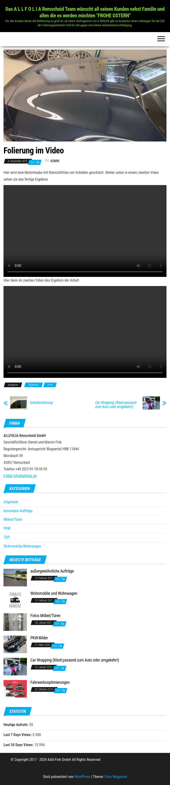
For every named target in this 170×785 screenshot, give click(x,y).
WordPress (82, 776)
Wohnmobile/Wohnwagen (22, 546)
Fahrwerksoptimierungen (50, 682)
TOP (7, 537)
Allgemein (33, 385)
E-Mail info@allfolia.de (20, 476)
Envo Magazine (116, 776)
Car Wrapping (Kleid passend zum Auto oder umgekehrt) (116, 405)
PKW (50, 385)
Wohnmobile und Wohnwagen (53, 593)
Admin (54, 161)
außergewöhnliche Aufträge (52, 571)
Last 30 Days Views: (19, 745)
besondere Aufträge (18, 511)
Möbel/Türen (13, 519)
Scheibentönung (41, 403)
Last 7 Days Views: (18, 735)
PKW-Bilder (39, 637)
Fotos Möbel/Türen (45, 615)
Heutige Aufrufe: (16, 724)
